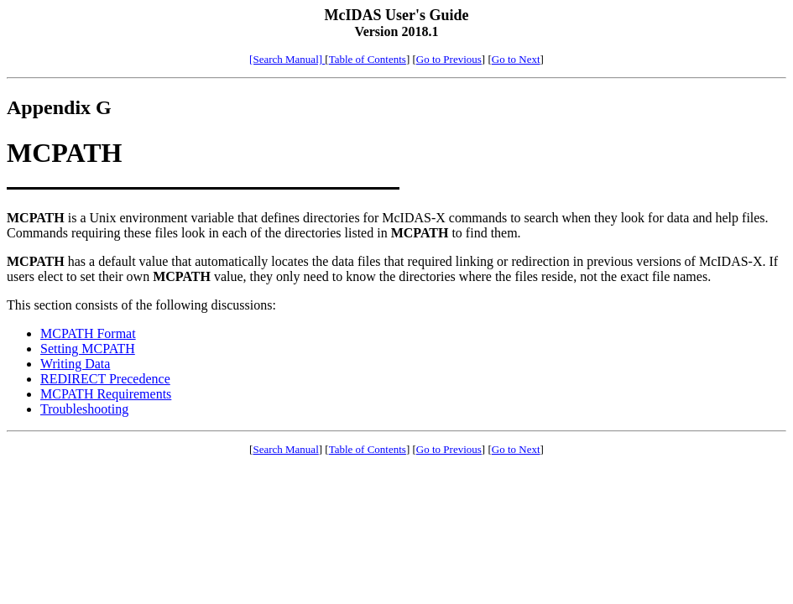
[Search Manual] (287, 59)
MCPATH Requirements (105, 394)
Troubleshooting (84, 409)
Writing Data (75, 364)
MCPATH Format (88, 333)
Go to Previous (449, 59)
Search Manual (285, 449)
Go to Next (516, 59)
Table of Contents (367, 59)
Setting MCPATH (87, 348)
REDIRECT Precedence (105, 379)
